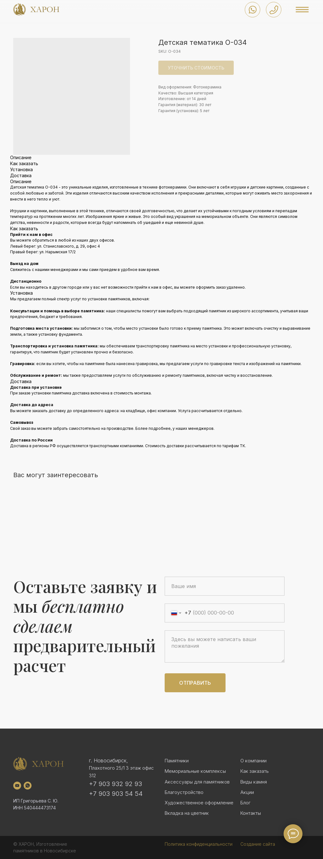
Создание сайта (257, 844)
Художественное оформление (199, 803)
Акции (247, 792)
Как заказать (254, 771)
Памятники (177, 761)
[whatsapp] (28, 786)
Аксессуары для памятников (197, 782)
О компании (253, 761)
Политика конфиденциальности (198, 844)
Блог (245, 803)
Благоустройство (184, 792)
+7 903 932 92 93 (115, 784)
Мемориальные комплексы (195, 771)
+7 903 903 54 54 (116, 793)
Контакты (250, 813)
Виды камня (253, 782)
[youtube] (17, 786)
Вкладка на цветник (187, 813)
